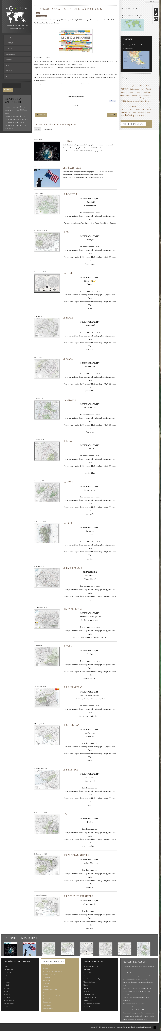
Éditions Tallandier (41, 16)
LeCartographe (132, 115)
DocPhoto (141, 107)
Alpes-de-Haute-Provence (144, 112)
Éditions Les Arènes (127, 109)
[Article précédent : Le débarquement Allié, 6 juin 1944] (41, 115)
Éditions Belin (125, 98)
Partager (113, 101)
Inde (140, 95)
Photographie (125, 112)
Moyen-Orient (138, 18)
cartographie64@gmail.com (104, 216)
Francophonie (127, 104)
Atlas (37, 13)
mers (142, 89)
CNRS (148, 89)
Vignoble (123, 92)
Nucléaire (134, 98)
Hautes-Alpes (125, 86)
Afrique (130, 15)
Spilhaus (134, 86)
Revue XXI (140, 110)
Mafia (134, 112)
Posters (134, 104)
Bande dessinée (146, 95)
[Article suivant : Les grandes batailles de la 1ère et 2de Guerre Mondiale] (112, 115)
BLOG (135, 8)
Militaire (132, 107)
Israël (149, 98)
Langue (149, 107)
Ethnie (144, 104)
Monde (124, 15)
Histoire (131, 92)
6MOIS (135, 101)
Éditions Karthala (145, 86)
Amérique (138, 15)
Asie (130, 18)
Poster (124, 88)
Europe (124, 18)
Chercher (7, 90)
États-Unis (129, 101)
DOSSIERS (125, 8)
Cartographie (134, 89)
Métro (142, 115)
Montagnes (143, 98)
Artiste (141, 101)
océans (138, 92)
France (149, 110)
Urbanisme (134, 95)
